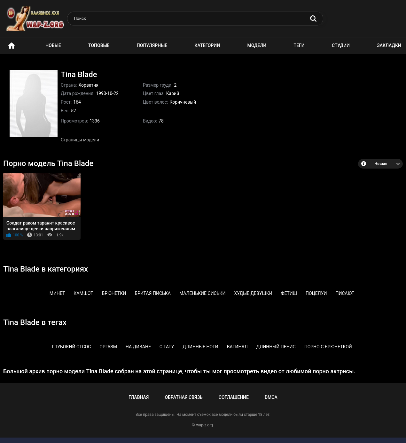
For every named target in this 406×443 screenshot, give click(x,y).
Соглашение (234, 397)
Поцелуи (316, 293)
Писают (344, 293)
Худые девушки (253, 293)
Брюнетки (114, 293)
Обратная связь (183, 397)
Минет (57, 293)
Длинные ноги (200, 346)
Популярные (152, 45)
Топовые (98, 45)
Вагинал (237, 346)
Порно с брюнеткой (328, 346)
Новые (53, 45)
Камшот (83, 293)
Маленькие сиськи (202, 293)
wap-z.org (204, 425)
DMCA (271, 397)
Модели (256, 45)
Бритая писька (153, 293)
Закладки (389, 45)
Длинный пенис (276, 346)
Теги (299, 45)
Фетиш (289, 293)
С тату (167, 346)
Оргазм (108, 346)
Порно (12, 45)
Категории (207, 45)
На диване (138, 346)
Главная (139, 397)
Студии (341, 45)
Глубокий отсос (71, 346)
